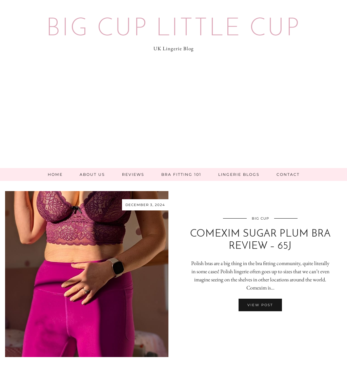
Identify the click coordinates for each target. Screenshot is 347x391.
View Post (260, 305)
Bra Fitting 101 (181, 174)
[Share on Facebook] (257, 324)
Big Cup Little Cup (173, 29)
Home (55, 174)
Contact (288, 174)
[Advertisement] (173, 117)
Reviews (133, 174)
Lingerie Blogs (239, 174)
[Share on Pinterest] (263, 324)
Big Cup (260, 218)
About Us (92, 174)
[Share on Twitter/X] (260, 324)
